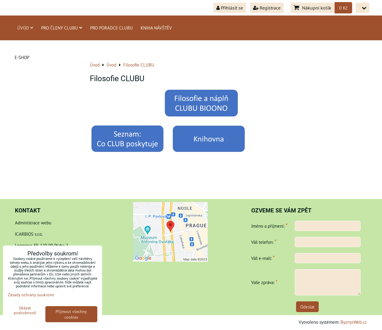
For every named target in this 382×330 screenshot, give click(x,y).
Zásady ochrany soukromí (31, 294)
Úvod (25, 28)
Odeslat (307, 307)
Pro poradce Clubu (111, 28)
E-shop (22, 57)
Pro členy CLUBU (61, 28)
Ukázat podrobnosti (25, 310)
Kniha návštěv (156, 28)
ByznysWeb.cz (354, 322)
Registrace (267, 8)
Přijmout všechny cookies (71, 314)
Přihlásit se (229, 8)
